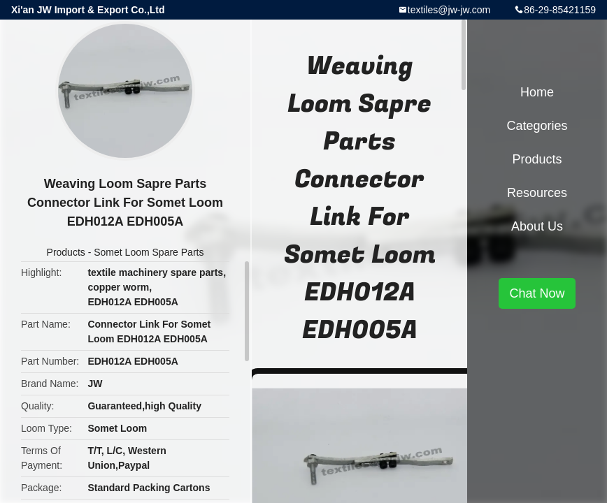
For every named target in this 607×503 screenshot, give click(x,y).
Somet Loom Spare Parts (148, 252)
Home (537, 92)
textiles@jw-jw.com (449, 9)
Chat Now (536, 293)
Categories (536, 126)
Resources (537, 193)
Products (66, 252)
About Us (537, 226)
